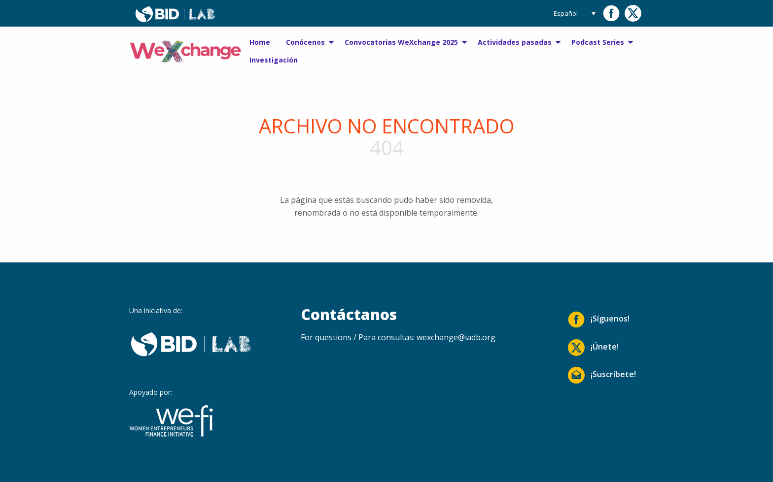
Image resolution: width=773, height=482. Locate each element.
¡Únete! (593, 347)
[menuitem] (260, 42)
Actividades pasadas (515, 42)
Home (259, 42)
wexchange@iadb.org (456, 337)
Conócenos (305, 42)
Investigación (273, 59)
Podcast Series (597, 42)
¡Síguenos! (599, 319)
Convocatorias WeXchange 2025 (401, 42)
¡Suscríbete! (602, 375)
